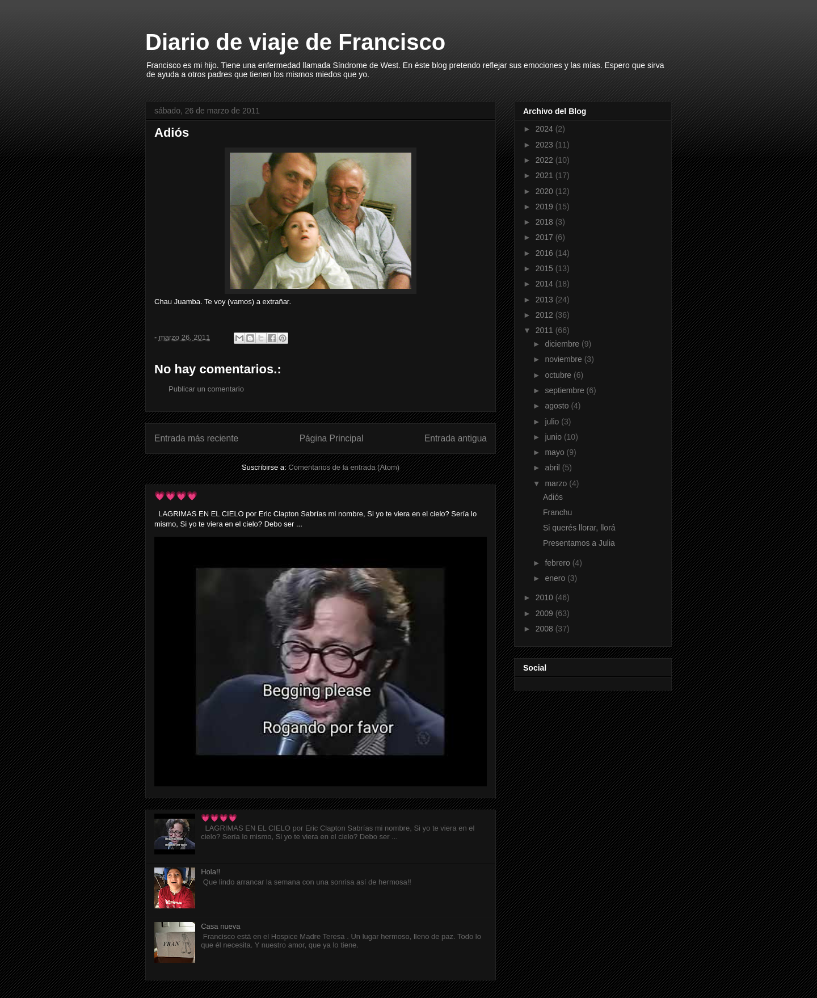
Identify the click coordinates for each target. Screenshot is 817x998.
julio (553, 421)
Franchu (557, 512)
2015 (545, 268)
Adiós (553, 497)
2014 (545, 283)
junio (554, 436)
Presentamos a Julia (579, 543)
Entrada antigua (455, 438)
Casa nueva (220, 926)
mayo (555, 452)
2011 (545, 330)
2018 (545, 221)
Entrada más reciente (196, 438)
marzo (557, 483)
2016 (545, 253)
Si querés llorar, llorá (579, 527)
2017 (545, 237)
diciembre (563, 343)
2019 (545, 206)
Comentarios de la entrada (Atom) (343, 467)
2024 (545, 128)
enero (556, 578)
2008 (545, 628)
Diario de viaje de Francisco (295, 42)
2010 (545, 597)
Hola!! (210, 872)
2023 (545, 144)
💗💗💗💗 (175, 495)
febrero (558, 562)
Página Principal (332, 438)
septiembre (565, 390)
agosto (558, 405)
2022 (545, 160)
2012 (545, 314)
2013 (545, 299)
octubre (559, 375)
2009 (545, 613)
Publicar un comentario (206, 389)
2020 (545, 191)
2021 (545, 175)
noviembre (564, 359)
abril (553, 467)
